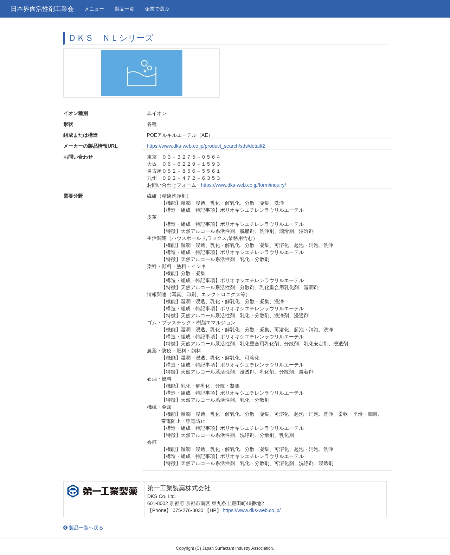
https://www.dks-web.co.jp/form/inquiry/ (243, 185)
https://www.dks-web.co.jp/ (252, 510)
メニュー (94, 9)
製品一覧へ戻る (83, 527)
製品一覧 (124, 9)
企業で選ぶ (157, 9)
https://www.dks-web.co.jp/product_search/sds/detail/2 (206, 146)
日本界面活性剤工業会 (42, 8)
